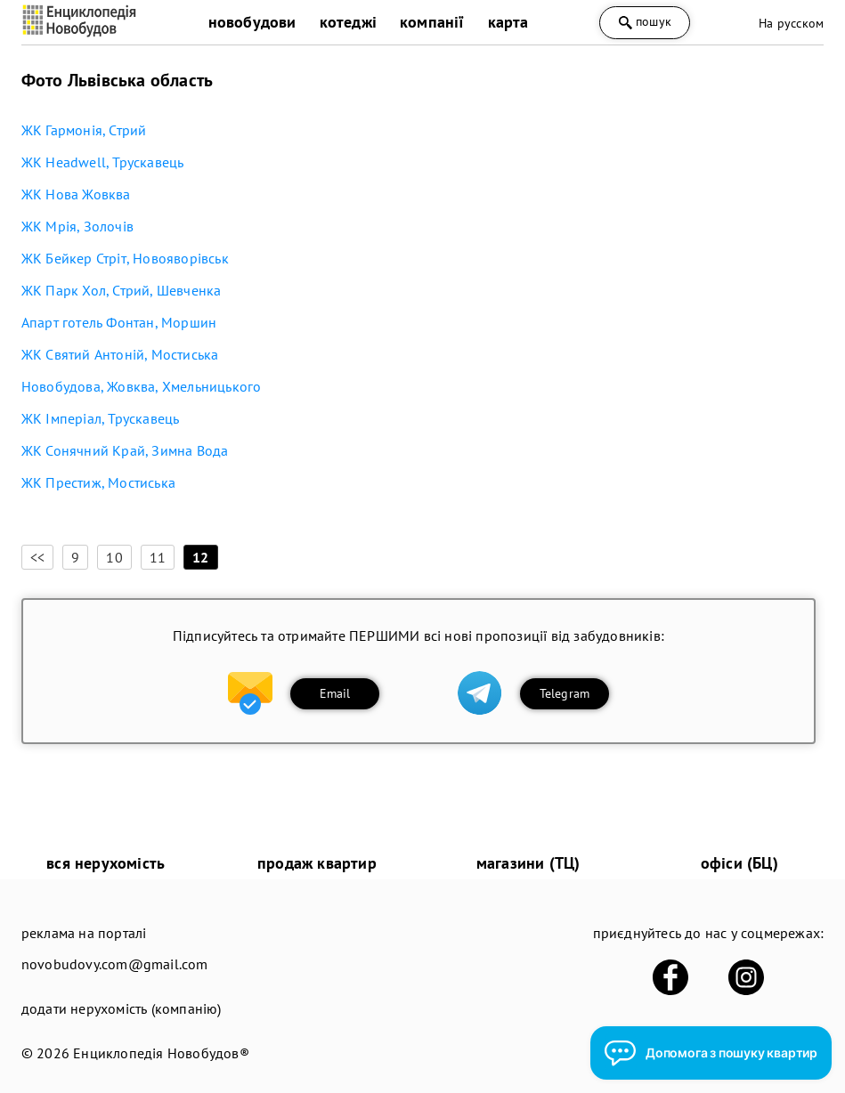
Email (335, 693)
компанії (432, 22)
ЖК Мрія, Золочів (77, 226)
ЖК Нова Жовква (76, 194)
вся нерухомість (105, 863)
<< (37, 557)
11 (158, 557)
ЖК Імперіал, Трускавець (100, 418)
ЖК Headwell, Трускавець (102, 162)
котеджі (348, 22)
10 (114, 557)
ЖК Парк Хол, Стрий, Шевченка (121, 290)
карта (508, 22)
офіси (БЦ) (739, 863)
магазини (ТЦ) (528, 863)
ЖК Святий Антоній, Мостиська (120, 354)
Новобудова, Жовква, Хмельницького (141, 386)
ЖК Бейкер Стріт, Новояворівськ (125, 258)
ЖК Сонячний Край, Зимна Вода (125, 450)
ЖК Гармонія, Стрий (84, 130)
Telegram (565, 693)
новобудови (252, 22)
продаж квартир (317, 863)
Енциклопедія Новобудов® (161, 1053)
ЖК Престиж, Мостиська (98, 482)
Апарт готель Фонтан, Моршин (118, 322)
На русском (791, 23)
